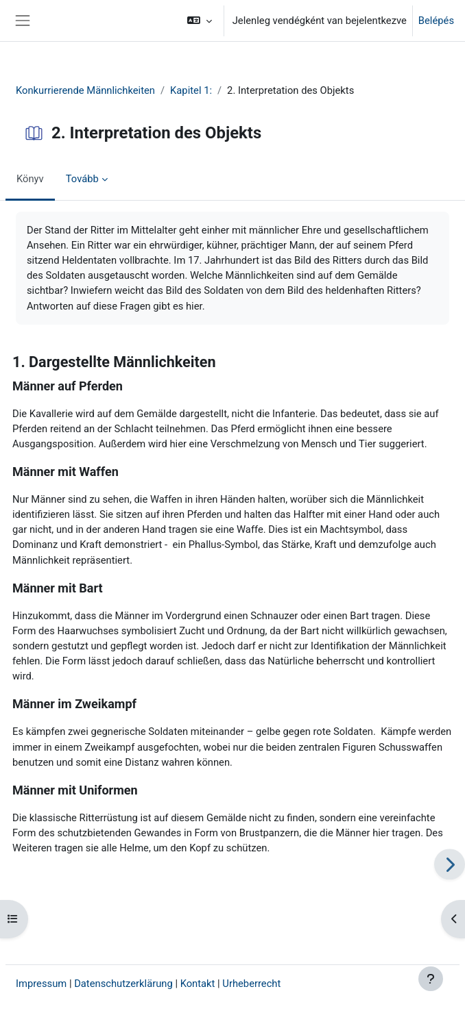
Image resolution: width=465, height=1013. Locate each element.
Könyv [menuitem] (30, 179)
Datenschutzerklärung (123, 983)
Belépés (436, 20)
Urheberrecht (251, 983)
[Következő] (449, 864)
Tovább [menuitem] (82, 179)
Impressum (41, 983)
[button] (199, 20)
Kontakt (197, 983)
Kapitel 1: (191, 90)
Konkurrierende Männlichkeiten (85, 90)
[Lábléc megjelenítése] (430, 978)
